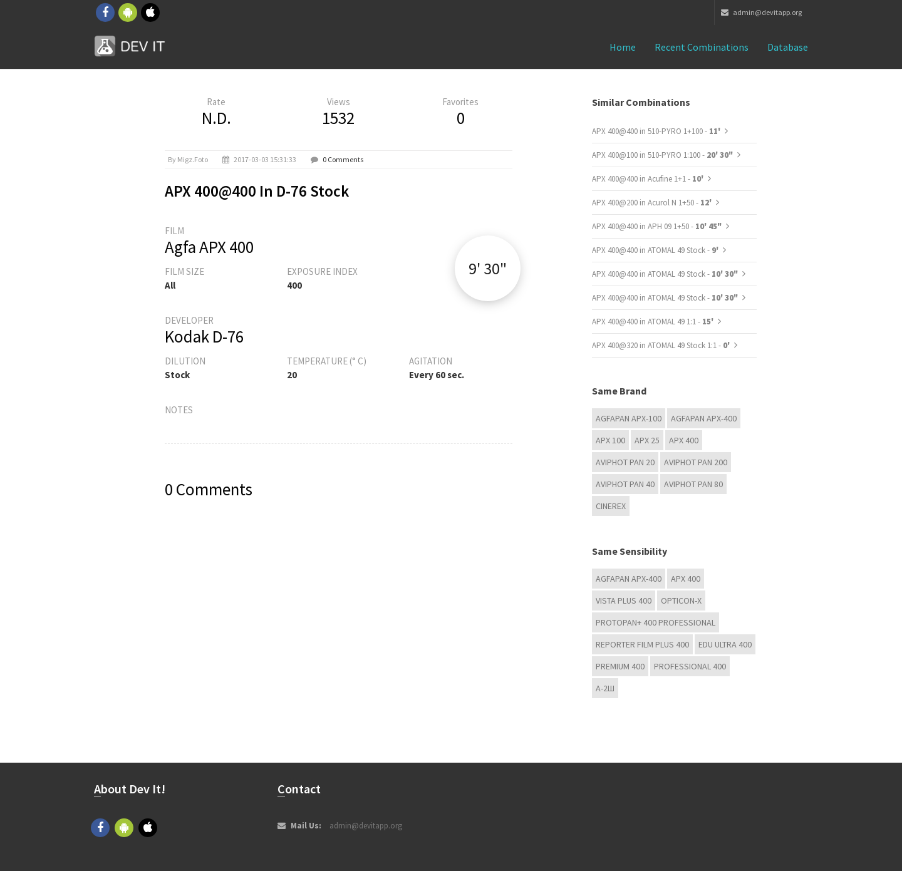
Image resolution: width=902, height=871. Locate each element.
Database (787, 47)
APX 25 (647, 440)
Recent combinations (702, 47)
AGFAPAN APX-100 (628, 418)
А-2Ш (605, 688)
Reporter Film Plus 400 (642, 644)
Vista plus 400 (623, 600)
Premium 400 (620, 666)
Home (622, 47)
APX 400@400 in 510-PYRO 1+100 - (657, 131)
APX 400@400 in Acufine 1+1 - (648, 178)
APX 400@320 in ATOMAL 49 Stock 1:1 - (662, 345)
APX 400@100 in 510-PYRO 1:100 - (662, 155)
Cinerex (611, 506)
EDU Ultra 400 (725, 644)
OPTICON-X (681, 600)
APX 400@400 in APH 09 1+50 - (657, 226)
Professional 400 (690, 666)
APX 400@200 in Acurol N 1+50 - (652, 202)
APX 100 (610, 440)
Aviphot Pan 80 (693, 484)
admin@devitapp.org (761, 12)
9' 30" (488, 268)
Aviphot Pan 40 (625, 484)
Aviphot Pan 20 (625, 462)
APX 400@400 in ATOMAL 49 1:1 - (653, 321)
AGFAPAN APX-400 (704, 418)
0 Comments (343, 159)
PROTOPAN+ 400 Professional (655, 622)
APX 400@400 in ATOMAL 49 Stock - (656, 250)
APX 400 (683, 440)
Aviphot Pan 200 (695, 462)
